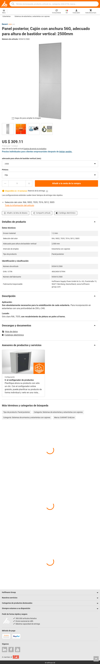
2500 (7, 164)
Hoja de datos (10, 331)
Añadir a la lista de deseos (15, 213)
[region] (50, 128)
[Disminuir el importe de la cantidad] (5, 183)
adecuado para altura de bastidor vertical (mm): (21, 158)
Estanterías (7, 16)
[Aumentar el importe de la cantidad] (29, 183)
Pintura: (5, 170)
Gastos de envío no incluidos (34, 149)
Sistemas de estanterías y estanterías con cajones (32, 16)
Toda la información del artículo (19, 205)
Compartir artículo (42, 213)
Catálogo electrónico (66, 213)
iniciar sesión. (65, 151)
